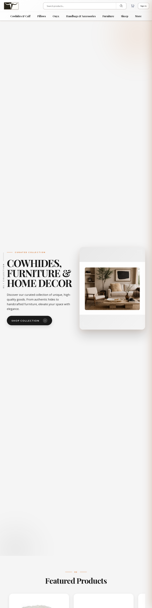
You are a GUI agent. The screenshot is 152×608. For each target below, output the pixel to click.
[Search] (121, 6)
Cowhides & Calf (20, 16)
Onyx (56, 16)
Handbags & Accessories (81, 16)
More (138, 16)
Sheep (124, 16)
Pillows (41, 16)
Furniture (108, 16)
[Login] (143, 6)
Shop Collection (29, 320)
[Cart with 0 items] (133, 6)
